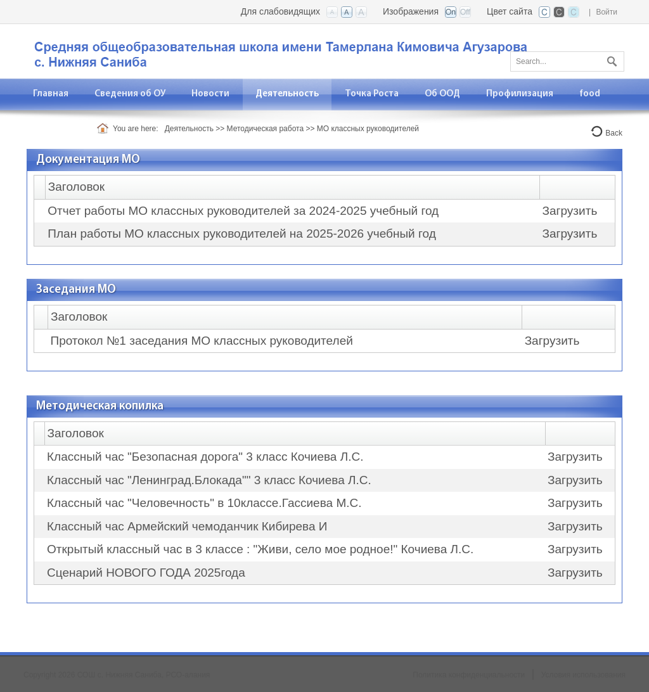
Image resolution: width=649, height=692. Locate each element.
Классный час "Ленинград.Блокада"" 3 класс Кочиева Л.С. (209, 480)
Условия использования (583, 674)
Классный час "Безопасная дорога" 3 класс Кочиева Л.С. (205, 456)
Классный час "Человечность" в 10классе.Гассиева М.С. (204, 502)
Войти (606, 12)
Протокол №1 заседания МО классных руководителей (202, 340)
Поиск (610, 59)
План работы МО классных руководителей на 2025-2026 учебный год (241, 233)
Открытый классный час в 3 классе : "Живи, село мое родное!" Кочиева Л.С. (260, 549)
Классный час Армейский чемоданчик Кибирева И (187, 526)
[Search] (567, 61)
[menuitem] (130, 94)
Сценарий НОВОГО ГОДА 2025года (146, 572)
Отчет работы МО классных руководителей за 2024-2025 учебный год (243, 210)
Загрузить (570, 210)
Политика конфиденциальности (469, 674)
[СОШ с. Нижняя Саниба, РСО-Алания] (289, 50)
